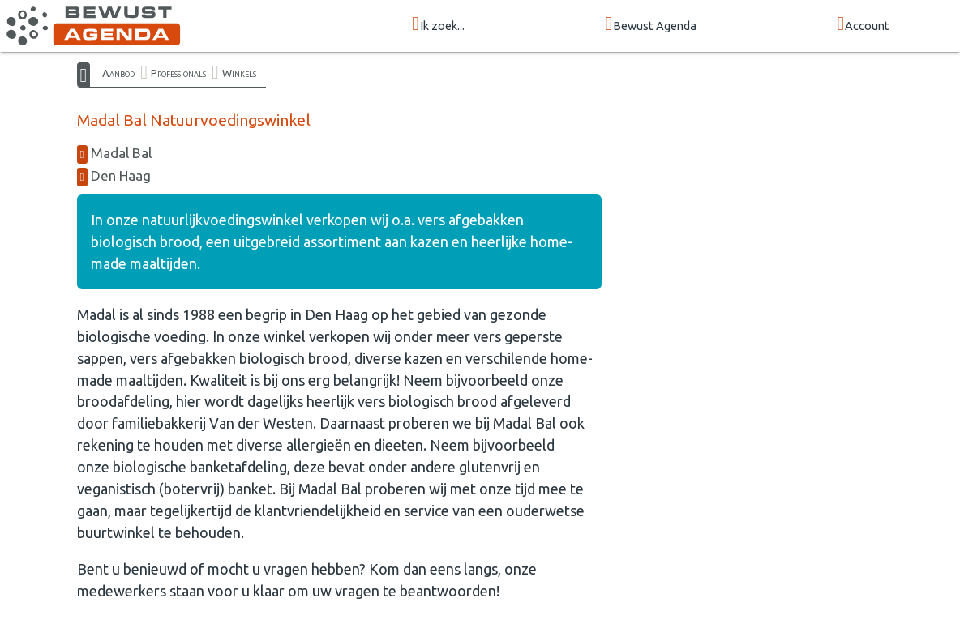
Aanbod (118, 73)
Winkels (239, 73)
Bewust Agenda (650, 24)
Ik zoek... (438, 24)
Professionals (178, 73)
